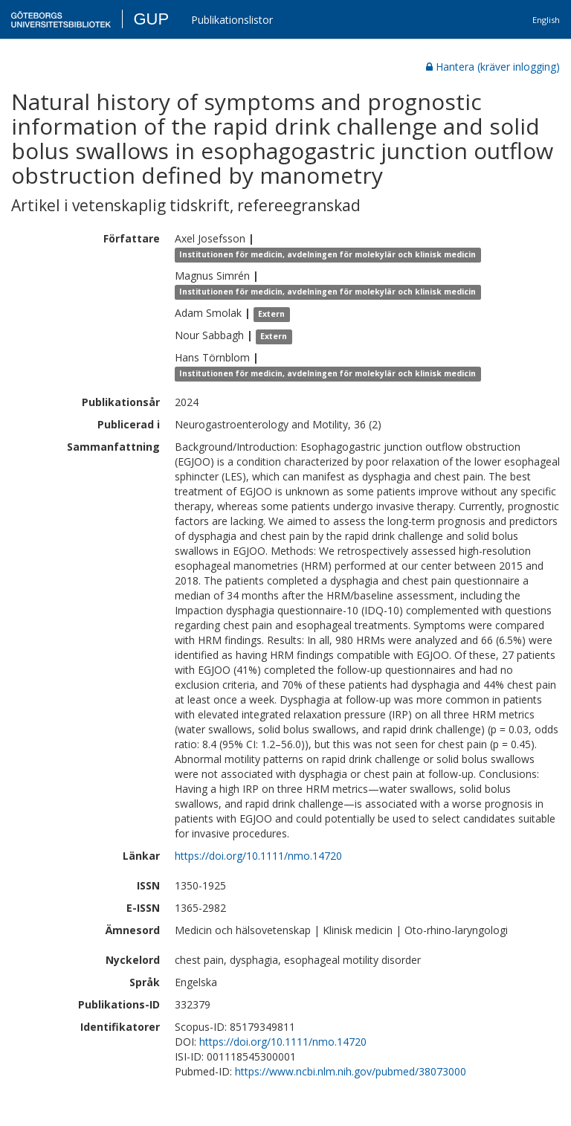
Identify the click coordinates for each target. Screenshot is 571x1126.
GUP (151, 19)
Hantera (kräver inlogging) (493, 66)
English (546, 19)
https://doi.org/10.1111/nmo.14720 (258, 856)
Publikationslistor (232, 20)
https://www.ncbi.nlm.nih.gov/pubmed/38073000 (350, 1071)
